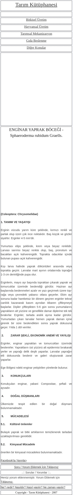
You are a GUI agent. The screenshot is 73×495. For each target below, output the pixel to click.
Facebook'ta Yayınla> (14, 460)
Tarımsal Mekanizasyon (36, 34)
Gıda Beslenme (36, 41)
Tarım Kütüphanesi (36, 5)
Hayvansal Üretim (36, 27)
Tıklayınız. (7, 481)
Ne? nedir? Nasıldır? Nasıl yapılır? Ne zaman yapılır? (33, 487)
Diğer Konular (36, 48)
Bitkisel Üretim (36, 20)
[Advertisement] (36, 89)
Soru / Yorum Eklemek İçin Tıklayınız (36, 467)
